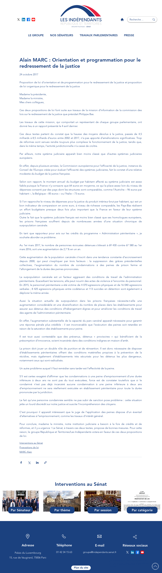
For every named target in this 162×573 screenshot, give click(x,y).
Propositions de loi (29, 447)
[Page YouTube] (33, 19)
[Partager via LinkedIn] (37, 462)
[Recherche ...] (136, 19)
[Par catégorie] (142, 510)
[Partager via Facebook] (21, 462)
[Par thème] (62, 510)
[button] (36, 35)
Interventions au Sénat (31, 442)
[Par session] (102, 510)
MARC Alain (26, 451)
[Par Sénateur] (20, 510)
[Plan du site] (81, 568)
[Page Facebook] (28, 19)
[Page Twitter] (18, 19)
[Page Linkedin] (23, 19)
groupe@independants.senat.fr (99, 552)
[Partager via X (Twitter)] (29, 462)
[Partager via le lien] (45, 462)
